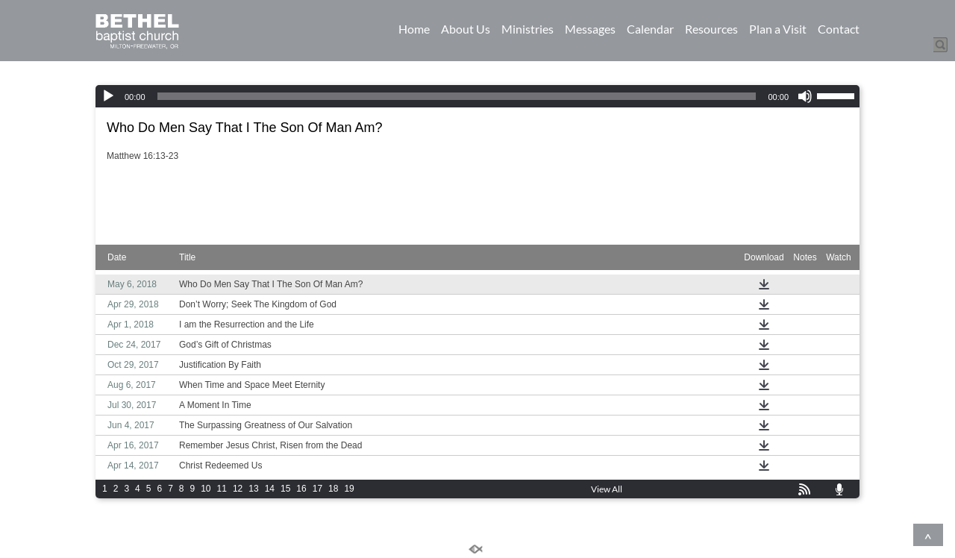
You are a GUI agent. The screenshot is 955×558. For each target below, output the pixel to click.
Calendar (650, 29)
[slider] (457, 96)
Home (414, 29)
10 (205, 488)
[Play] (108, 96)
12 (237, 488)
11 (222, 488)
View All (606, 489)
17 (317, 488)
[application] (478, 96)
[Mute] (805, 96)
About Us (465, 29)
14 (270, 488)
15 (285, 488)
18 (333, 488)
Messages (590, 29)
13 (253, 488)
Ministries (527, 29)
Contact (839, 29)
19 (349, 488)
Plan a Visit (778, 29)
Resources (711, 29)
